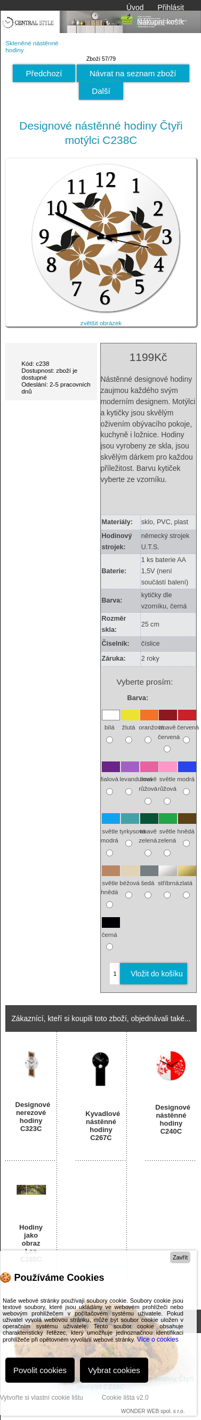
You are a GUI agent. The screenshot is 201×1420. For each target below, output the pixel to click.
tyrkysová (132, 826)
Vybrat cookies (114, 1370)
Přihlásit (171, 7)
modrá (186, 774)
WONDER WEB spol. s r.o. (152, 1411)
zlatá (187, 877)
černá (111, 929)
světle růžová (167, 778)
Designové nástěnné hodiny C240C (171, 1119)
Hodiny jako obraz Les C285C (31, 1243)
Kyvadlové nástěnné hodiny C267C (100, 1126)
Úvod (134, 7)
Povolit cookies (40, 1370)
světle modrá (110, 830)
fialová (110, 774)
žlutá (130, 722)
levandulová (135, 774)
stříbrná (168, 877)
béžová (129, 877)
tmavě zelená (148, 830)
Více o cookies (158, 1339)
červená (188, 722)
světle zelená (167, 830)
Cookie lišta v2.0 (125, 1397)
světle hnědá (110, 882)
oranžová (151, 722)
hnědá (187, 826)
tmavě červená (169, 726)
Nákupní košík (151, 22)
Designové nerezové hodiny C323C (31, 1117)
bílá (111, 722)
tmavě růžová (148, 778)
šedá (149, 877)
